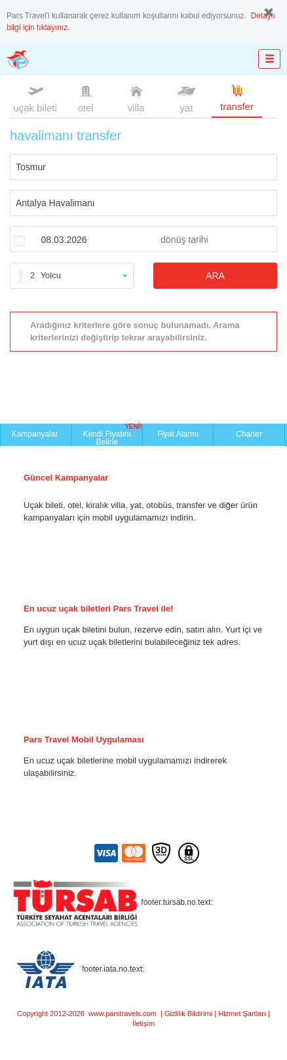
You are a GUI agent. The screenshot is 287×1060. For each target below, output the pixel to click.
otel (86, 97)
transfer (237, 97)
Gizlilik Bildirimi (188, 1013)
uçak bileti (35, 97)
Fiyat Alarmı (178, 434)
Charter (249, 434)
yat (187, 97)
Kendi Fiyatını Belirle (112, 435)
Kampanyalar (36, 434)
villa (136, 97)
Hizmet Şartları (242, 1013)
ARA (215, 275)
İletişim (143, 1023)
